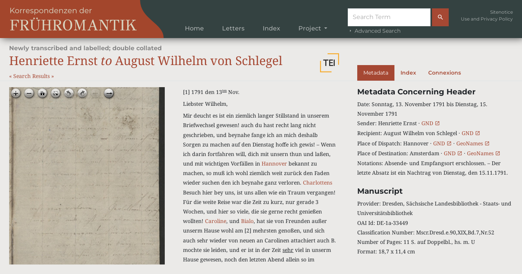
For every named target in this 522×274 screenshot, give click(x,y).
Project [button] (310, 28)
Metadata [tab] (375, 72)
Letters (233, 28)
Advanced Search (374, 30)
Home (194, 28)
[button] (329, 62)
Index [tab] (408, 72)
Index (271, 28)
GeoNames (473, 143)
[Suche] (389, 17)
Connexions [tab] (444, 72)
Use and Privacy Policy (487, 19)
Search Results (32, 76)
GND (430, 123)
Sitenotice (501, 12)
